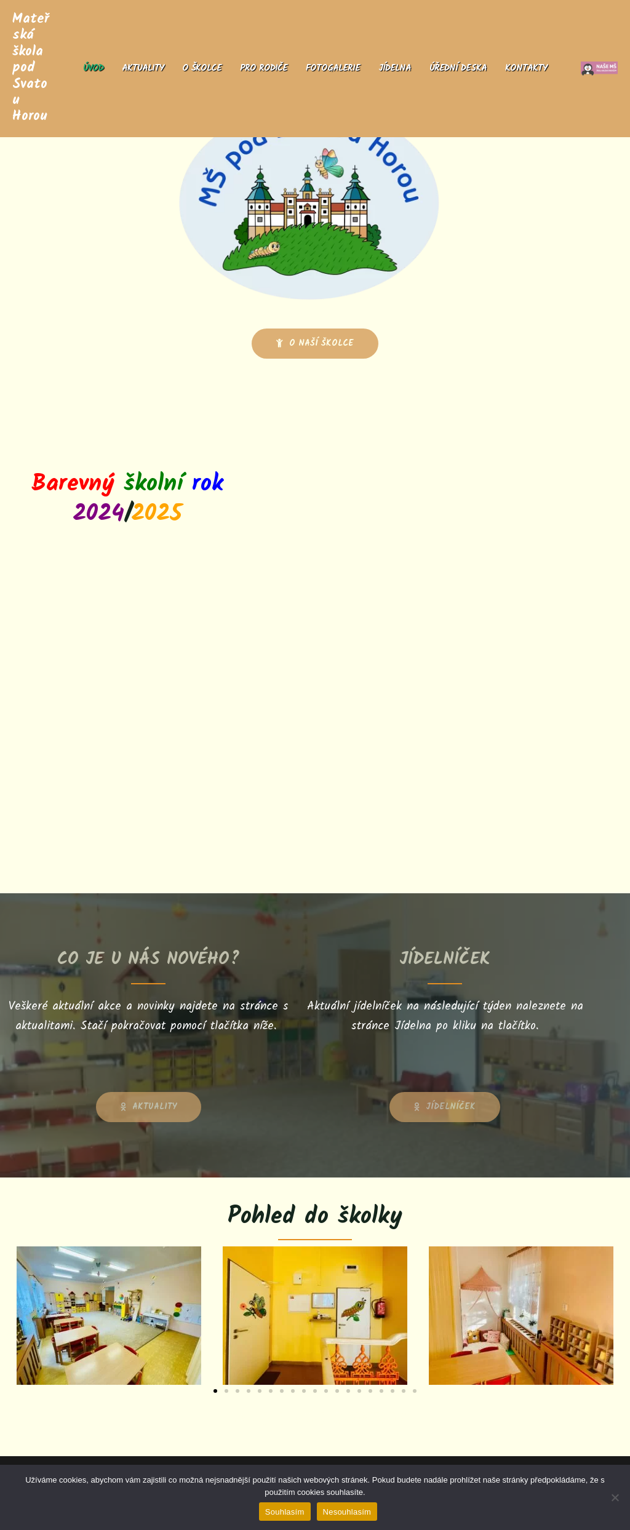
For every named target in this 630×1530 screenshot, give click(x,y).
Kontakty (526, 68)
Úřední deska (458, 68)
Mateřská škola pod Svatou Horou (30, 68)
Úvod (93, 68)
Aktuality (143, 68)
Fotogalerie (333, 68)
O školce (201, 68)
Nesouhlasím (347, 1511)
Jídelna (394, 68)
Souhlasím (285, 1511)
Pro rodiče (263, 68)
